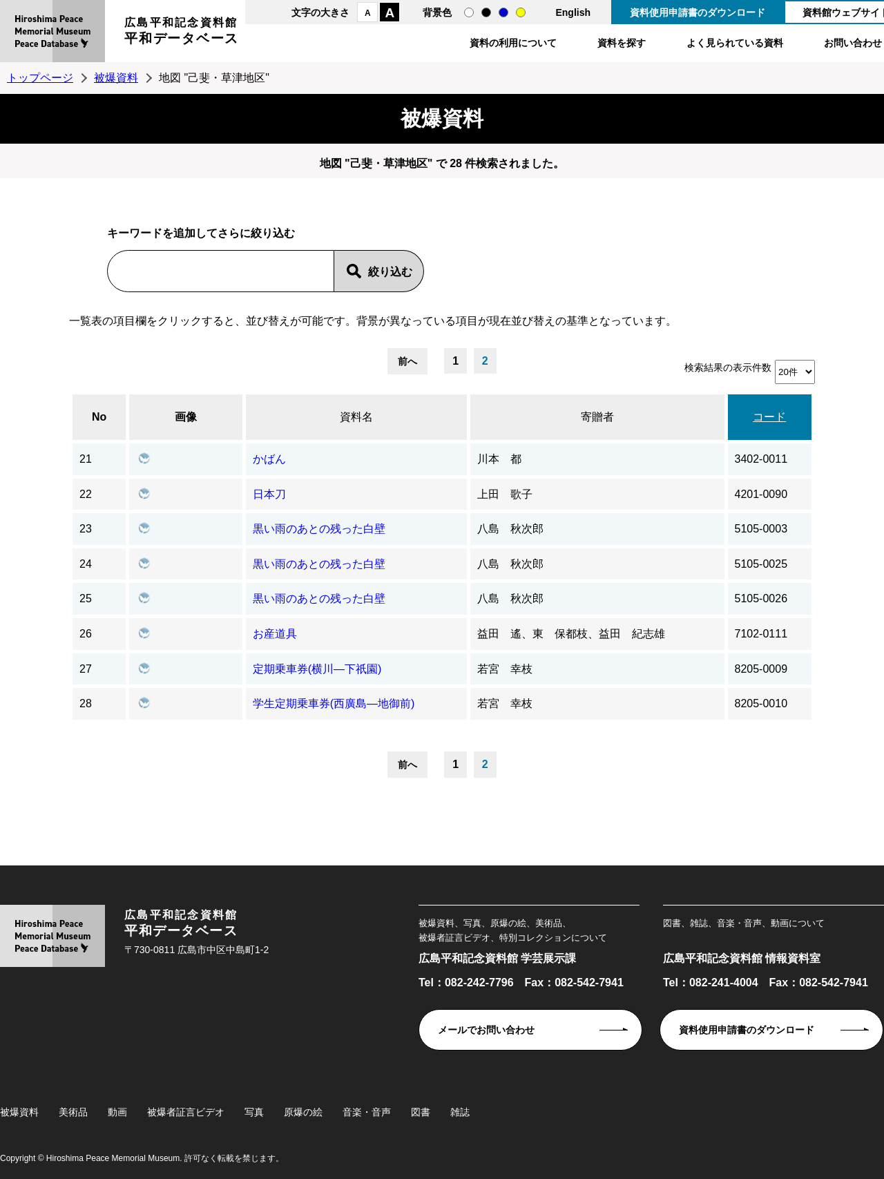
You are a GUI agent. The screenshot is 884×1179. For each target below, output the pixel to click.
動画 (117, 1112)
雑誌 (460, 1112)
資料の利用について (513, 42)
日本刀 (269, 494)
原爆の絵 (303, 1112)
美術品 (73, 1112)
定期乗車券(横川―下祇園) (317, 669)
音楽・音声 (367, 1112)
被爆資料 (116, 78)
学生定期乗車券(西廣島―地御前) (334, 703)
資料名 (356, 417)
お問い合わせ (853, 42)
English (572, 12)
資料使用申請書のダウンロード (697, 12)
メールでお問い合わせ (486, 1029)
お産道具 (275, 634)
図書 (420, 1112)
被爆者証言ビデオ (185, 1112)
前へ (407, 361)
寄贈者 (597, 417)
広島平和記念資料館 (181, 33)
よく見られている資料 (734, 42)
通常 (469, 12)
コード (769, 417)
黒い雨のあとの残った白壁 (319, 529)
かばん (269, 459)
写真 (254, 1112)
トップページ (40, 78)
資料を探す (621, 42)
